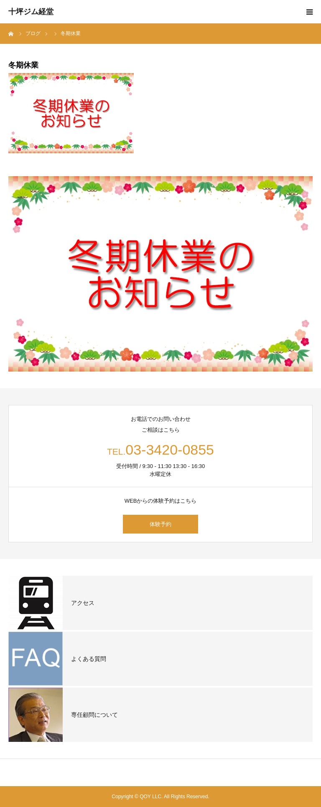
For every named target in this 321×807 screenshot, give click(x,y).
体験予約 (160, 524)
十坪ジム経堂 (31, 11)
